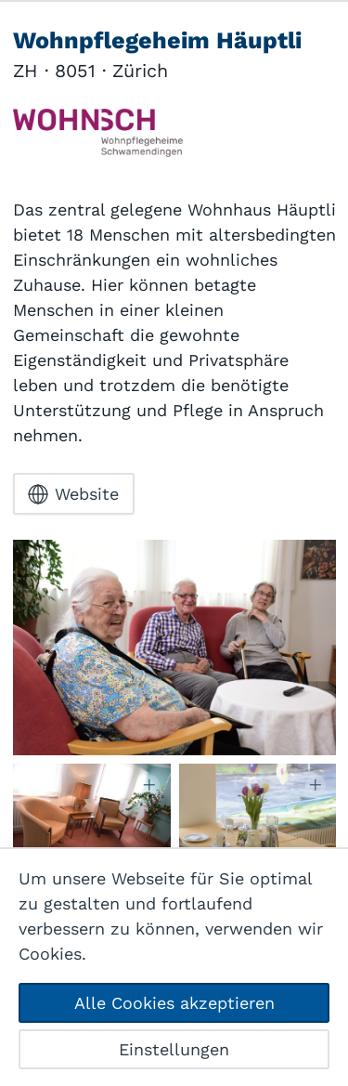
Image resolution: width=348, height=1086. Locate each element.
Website (73, 494)
